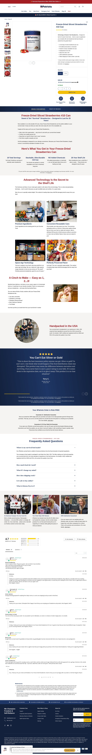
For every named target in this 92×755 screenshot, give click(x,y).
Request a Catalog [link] (46, 713)
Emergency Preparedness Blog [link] (67, 718)
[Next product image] (33, 62)
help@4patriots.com (11, 718)
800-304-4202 (9, 720)
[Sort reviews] (81, 553)
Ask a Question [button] (69, 539)
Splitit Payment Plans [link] (29, 718)
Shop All (64, 11)
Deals (69, 11)
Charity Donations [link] (64, 716)
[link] (5, 725)
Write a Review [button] (82, 539)
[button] (83, 571)
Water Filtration (56, 11)
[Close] (77, 750)
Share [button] (7, 571)
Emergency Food (45, 11)
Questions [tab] (17, 549)
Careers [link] (62, 713)
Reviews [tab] (8, 549)
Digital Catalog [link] (45, 711)
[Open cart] (82, 6)
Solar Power (36, 11)
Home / (6, 19)
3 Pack (65, 73)
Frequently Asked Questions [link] (31, 713)
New (30, 11)
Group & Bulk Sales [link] (46, 716)
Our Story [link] (62, 711)
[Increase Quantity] (68, 88)
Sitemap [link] (44, 721)
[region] (46, 750)
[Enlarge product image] (7, 24)
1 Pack (60, 73)
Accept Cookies (69, 750)
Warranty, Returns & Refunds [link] (31, 716)
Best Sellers (24, 11)
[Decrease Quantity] (60, 88)
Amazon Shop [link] (45, 718)
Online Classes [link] (63, 721)
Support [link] (26, 711)
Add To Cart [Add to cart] (71, 92)
